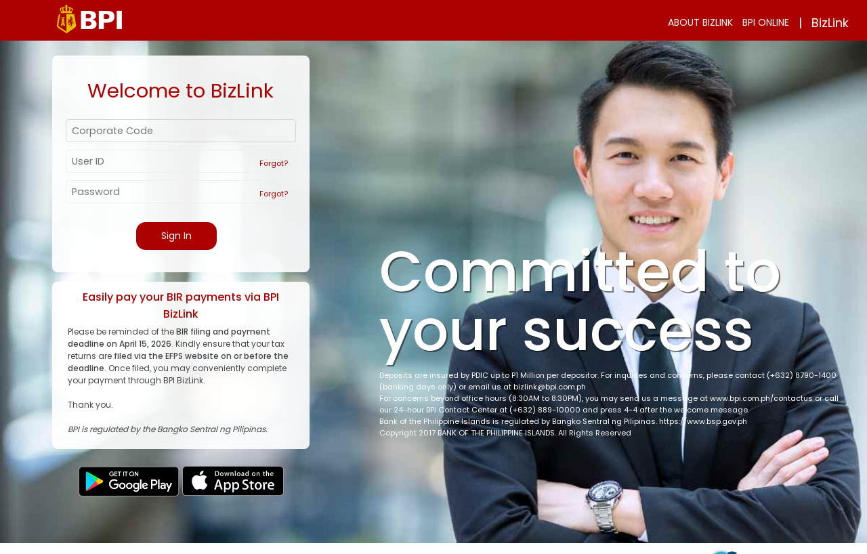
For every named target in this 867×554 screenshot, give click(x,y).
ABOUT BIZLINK (700, 22)
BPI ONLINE (765, 22)
